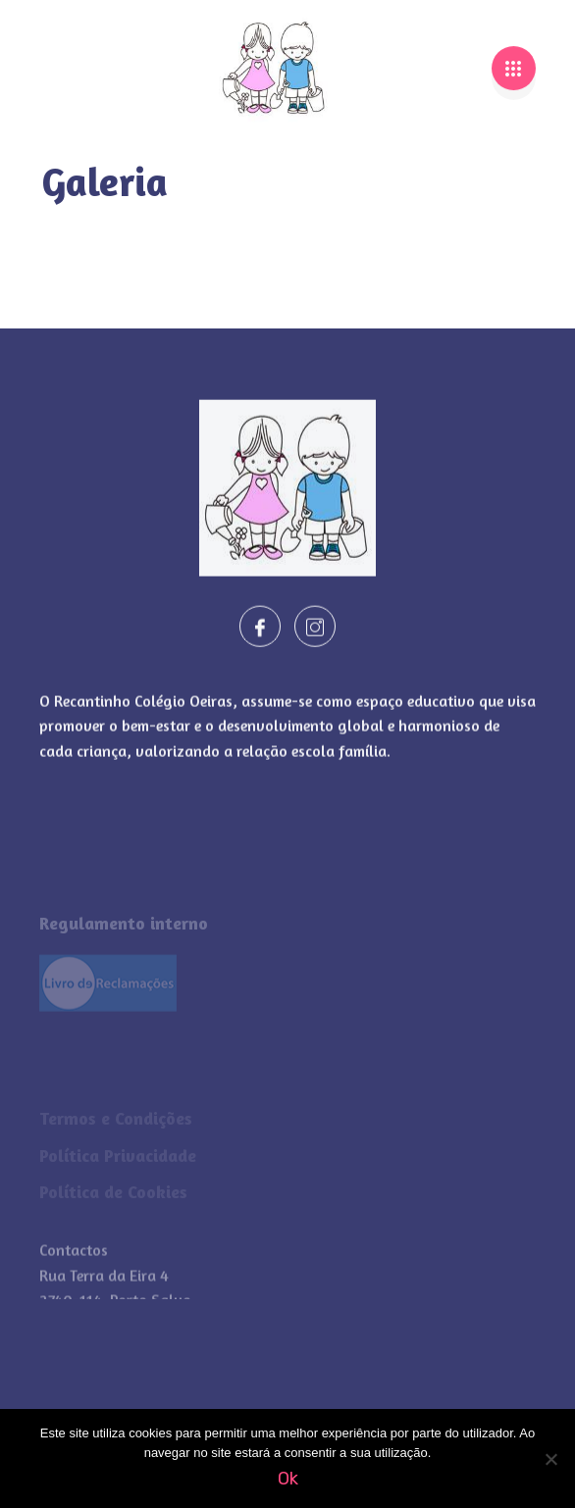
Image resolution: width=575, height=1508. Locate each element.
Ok (288, 1478)
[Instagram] (315, 637)
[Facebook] (260, 637)
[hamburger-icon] (514, 61)
